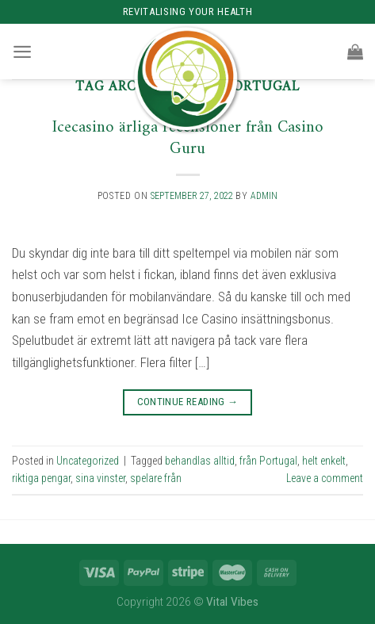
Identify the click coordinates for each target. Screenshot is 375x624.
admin (264, 195)
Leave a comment (324, 478)
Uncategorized (87, 460)
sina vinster (100, 478)
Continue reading (188, 402)
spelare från (156, 478)
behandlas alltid (200, 460)
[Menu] (22, 51)
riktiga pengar (41, 478)
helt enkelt (324, 460)
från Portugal (268, 460)
